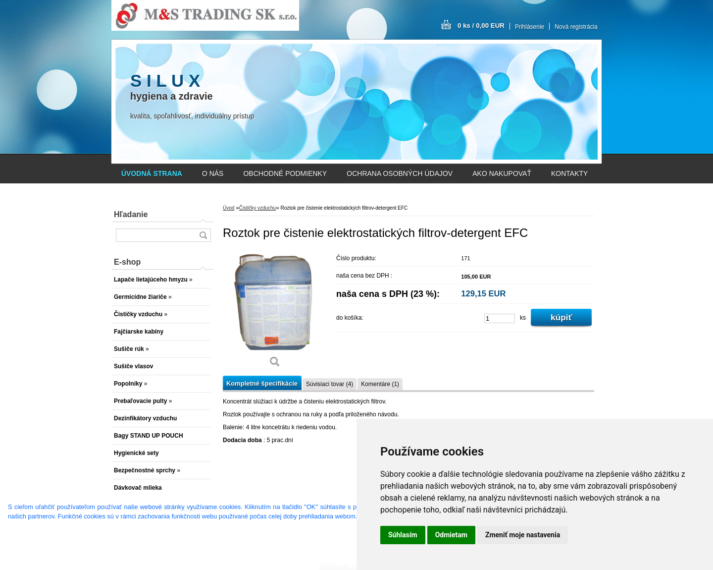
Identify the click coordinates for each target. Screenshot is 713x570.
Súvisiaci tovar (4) (329, 384)
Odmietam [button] (451, 535)
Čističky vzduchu (257, 208)
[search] (203, 235)
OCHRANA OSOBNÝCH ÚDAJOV (400, 173)
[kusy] (499, 318)
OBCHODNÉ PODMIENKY (285, 173)
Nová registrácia (576, 26)
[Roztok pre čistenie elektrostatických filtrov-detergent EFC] (274, 312)
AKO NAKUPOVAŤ (501, 173)
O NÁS (213, 173)
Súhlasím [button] (402, 535)
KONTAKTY (569, 173)
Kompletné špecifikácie (262, 383)
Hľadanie (131, 214)
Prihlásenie (529, 26)
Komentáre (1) (380, 384)
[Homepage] (151, 173)
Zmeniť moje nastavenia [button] (522, 535)
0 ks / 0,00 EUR (481, 25)
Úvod (228, 208)
